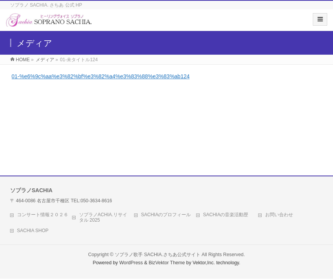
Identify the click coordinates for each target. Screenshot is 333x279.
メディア (45, 59)
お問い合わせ (279, 214)
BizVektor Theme (166, 262)
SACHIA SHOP (32, 230)
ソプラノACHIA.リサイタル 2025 (103, 217)
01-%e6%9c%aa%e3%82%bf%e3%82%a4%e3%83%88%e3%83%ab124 (101, 76)
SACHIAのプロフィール (166, 214)
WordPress (131, 262)
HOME (23, 59)
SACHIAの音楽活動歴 (225, 214)
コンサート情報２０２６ (42, 214)
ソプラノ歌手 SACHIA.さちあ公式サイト (157, 254)
